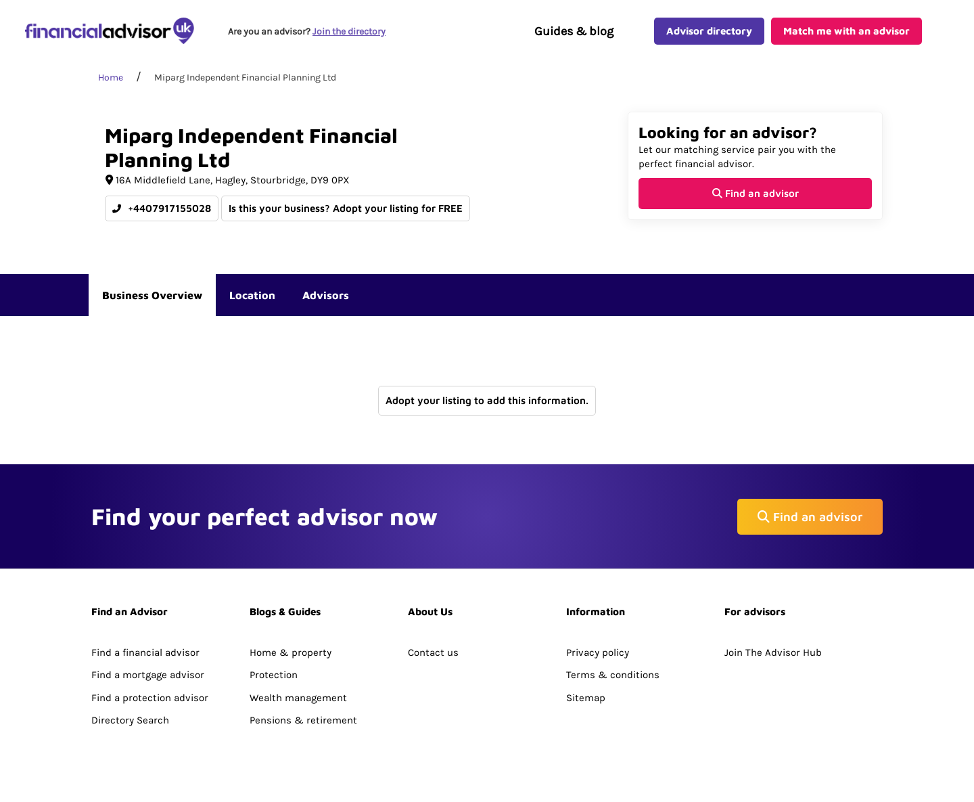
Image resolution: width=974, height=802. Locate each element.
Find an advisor (755, 193)
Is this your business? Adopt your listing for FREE (346, 208)
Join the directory (349, 31)
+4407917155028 (161, 208)
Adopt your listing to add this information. (487, 400)
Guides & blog (573, 31)
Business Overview (152, 295)
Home (110, 77)
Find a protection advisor (149, 698)
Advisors (325, 295)
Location (252, 295)
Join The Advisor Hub (773, 652)
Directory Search (130, 720)
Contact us (433, 652)
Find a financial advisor (145, 652)
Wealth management (298, 698)
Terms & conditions (612, 675)
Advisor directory (709, 31)
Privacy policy (597, 652)
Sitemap (585, 698)
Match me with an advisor (846, 31)
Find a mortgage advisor (147, 675)
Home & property (290, 652)
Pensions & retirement (303, 720)
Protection (274, 675)
